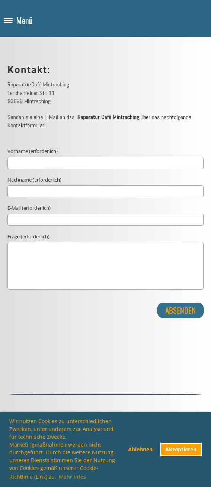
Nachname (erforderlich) (34, 179)
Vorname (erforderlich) (32, 151)
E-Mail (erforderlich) (29, 208)
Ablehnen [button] (140, 449)
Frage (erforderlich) (28, 236)
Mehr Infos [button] (72, 476)
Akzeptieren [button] (180, 449)
